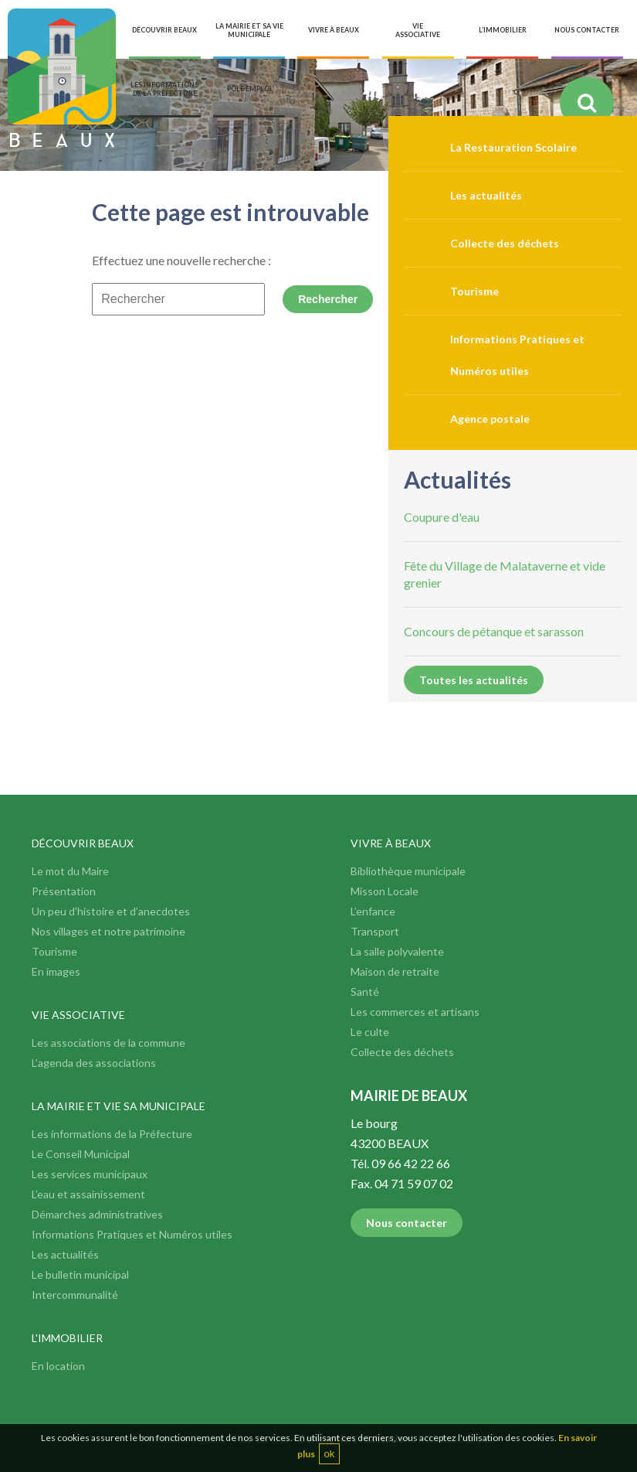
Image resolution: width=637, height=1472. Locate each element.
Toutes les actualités (473, 680)
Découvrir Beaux (83, 843)
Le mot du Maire (70, 870)
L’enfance (373, 911)
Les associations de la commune (108, 1042)
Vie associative (78, 1014)
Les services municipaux (89, 1174)
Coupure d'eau (441, 516)
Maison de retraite (395, 971)
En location (58, 1365)
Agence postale (490, 418)
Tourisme (474, 291)
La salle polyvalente (397, 951)
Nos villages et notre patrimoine (108, 931)
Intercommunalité (75, 1294)
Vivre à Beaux (391, 843)
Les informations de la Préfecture (112, 1133)
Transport (375, 931)
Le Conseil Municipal (81, 1153)
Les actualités (486, 195)
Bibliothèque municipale (408, 870)
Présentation (64, 891)
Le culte (370, 1031)
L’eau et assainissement (88, 1194)
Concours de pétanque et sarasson (494, 631)
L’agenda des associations (94, 1062)
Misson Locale (384, 891)
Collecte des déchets (504, 243)
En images (56, 971)
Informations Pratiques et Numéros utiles (132, 1234)
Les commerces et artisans (415, 1011)
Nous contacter (406, 1222)
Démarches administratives (97, 1214)
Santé (365, 991)
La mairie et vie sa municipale (118, 1106)
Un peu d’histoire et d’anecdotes (111, 911)
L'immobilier (67, 1337)
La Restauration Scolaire (513, 147)
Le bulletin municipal (80, 1274)
